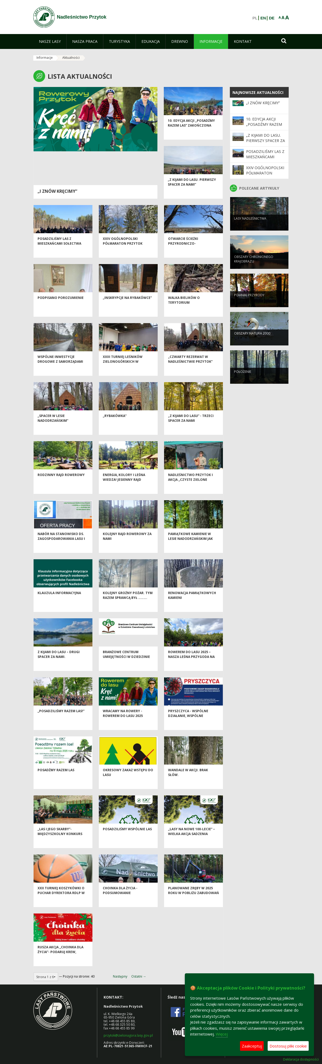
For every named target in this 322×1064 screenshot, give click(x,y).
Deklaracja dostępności (301, 1059)
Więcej (222, 1034)
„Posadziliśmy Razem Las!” (61, 721)
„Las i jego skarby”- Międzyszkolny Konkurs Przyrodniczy (60, 844)
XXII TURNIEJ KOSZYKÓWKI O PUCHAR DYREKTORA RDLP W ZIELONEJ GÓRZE (61, 903)
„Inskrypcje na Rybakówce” (127, 308)
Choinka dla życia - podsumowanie (120, 900)
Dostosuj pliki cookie (288, 1046)
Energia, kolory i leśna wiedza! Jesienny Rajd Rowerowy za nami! (124, 489)
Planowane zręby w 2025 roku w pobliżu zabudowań (193, 900)
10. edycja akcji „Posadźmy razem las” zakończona (191, 132)
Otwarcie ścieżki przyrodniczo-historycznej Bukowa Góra (193, 253)
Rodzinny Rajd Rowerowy (61, 485)
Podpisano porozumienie (61, 308)
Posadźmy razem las (56, 780)
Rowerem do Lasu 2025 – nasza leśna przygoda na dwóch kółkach (191, 667)
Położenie (242, 380)
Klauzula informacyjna (59, 603)
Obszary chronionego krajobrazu (253, 267)
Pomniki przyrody (249, 304)
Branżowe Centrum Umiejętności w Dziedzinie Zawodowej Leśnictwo (126, 667)
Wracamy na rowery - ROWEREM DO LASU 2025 (123, 723)
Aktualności (71, 57)
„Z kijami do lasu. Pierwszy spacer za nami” (192, 192)
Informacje (44, 57)
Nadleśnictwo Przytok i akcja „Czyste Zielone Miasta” (190, 489)
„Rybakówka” (115, 426)
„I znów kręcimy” (57, 191)
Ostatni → (138, 976)
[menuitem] (49, 41)
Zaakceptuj (252, 1046)
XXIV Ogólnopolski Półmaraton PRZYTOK (122, 251)
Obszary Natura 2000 (252, 342)
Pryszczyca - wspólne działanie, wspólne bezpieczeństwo (188, 726)
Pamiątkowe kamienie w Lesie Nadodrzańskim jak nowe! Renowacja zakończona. (190, 551)
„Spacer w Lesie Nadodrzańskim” (53, 428)
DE (272, 18)
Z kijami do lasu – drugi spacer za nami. (59, 664)
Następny (120, 976)
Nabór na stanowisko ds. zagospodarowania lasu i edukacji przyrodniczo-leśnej (61, 551)
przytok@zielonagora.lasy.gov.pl (128, 1035)
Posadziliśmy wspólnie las (127, 839)
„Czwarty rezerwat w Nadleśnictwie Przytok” (190, 369)
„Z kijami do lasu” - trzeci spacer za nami (191, 428)
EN (263, 18)
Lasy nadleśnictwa (250, 227)
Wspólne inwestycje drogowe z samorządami (60, 369)
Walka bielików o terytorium (184, 310)
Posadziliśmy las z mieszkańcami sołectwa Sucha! (59, 253)
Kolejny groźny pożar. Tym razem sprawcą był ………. (128, 605)
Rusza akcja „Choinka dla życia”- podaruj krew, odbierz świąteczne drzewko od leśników (60, 964)
